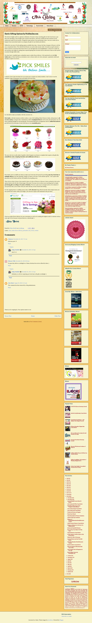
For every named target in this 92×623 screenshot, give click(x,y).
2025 (68, 478)
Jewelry (66, 595)
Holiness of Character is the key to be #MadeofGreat (75, 526)
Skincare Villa (11, 261)
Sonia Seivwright (68, 177)
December (70, 497)
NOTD (78, 596)
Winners (67, 597)
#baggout (67, 604)
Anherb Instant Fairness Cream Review (75, 523)
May (69, 564)
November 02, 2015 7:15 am (20, 239)
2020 (68, 487)
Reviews (14, 25)
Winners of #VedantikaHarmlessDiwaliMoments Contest (75, 520)
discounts (78, 605)
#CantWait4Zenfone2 (79, 607)
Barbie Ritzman (68, 196)
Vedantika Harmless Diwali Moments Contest (75, 542)
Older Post (58, 316)
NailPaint (84, 596)
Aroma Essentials (81, 590)
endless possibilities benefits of (73, 178)
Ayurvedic (67, 602)
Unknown (10, 239)
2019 (68, 489)
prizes (84, 591)
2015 (68, 496)
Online (72, 599)
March (69, 568)
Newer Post (8, 316)
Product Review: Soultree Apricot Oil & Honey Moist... (75, 535)
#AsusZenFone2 (72, 607)
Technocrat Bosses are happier (74, 512)
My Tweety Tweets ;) (69, 167)
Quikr (73, 605)
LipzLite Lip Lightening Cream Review (79, 413)
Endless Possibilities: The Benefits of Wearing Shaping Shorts (78, 460)
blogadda (75, 593)
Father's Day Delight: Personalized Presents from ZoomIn (78, 467)
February (70, 569)
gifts (79, 597)
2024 (68, 480)
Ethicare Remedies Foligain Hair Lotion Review (77, 427)
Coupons (84, 604)
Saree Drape (75, 603)
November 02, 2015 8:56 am (22, 261)
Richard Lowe (68, 202)
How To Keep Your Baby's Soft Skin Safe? (74, 530)
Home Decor (50, 25)
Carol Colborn (68, 187)
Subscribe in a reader (67, 616)
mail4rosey (67, 190)
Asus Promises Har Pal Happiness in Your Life (75, 550)
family (83, 599)
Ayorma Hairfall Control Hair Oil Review (74, 502)
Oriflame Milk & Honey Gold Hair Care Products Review (79, 453)
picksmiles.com (26, 230)
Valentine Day (73, 595)
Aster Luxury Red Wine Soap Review (75, 504)
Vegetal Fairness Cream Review (74, 532)
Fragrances (72, 596)
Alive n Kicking (78, 601)
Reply (9, 243)
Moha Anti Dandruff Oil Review (74, 528)
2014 (68, 573)
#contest (79, 591)
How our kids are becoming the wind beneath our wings (78, 434)
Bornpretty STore (83, 593)
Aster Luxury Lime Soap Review (74, 510)
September (70, 557)
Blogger (61, 620)
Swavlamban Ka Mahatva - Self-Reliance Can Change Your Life (77, 420)
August (69, 559)
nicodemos (50, 620)
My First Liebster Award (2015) (74, 544)
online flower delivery (17, 230)
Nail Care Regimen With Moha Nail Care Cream (74, 547)
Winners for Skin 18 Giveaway (73, 537)
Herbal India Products (81, 598)
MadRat (84, 606)
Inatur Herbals (68, 605)
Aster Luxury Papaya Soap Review (74, 508)
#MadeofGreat (83, 603)
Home (6, 25)
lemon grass (83, 605)
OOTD (21, 25)
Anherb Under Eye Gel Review (73, 517)
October (69, 555)
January (69, 571)
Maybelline (67, 599)
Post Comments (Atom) (36, 321)
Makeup (80, 594)
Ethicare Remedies (71, 590)
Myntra (81, 602)
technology (67, 593)
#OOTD (72, 591)
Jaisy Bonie (11, 283)
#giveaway (85, 589)
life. (86, 599)
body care (73, 597)
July (68, 561)
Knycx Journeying (69, 208)
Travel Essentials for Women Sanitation (75, 515)
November (70, 499)
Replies (11, 247)
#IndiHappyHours (69, 601)
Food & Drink (39, 25)
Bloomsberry (72, 606)
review (32, 230)
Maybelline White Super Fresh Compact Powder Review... (73, 506)
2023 (68, 482)
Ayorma (84, 601)
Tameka (67, 182)
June (69, 562)
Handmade (73, 598)
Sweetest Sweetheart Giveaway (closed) (77, 440)
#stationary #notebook (75, 604)
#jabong (66, 606)
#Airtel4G (66, 607)
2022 (68, 483)
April (69, 566)
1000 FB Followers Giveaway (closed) (79, 406)
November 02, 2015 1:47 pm (28, 249)
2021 (68, 485)
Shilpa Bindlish (16, 249)
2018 (68, 491)
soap (75, 594)
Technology (29, 25)
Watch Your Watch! (71, 514)
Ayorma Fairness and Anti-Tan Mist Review (74, 539)
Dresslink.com (78, 606)
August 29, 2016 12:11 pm (20, 283)
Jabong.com (69, 594)
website (36, 230)
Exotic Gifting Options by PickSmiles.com (72, 553)
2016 (68, 494)
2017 (68, 492)
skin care (67, 591)
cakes (10, 230)
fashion (84, 594)
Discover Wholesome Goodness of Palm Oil (78, 447)
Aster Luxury (80, 595)
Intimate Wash (74, 602)
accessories (78, 599)
